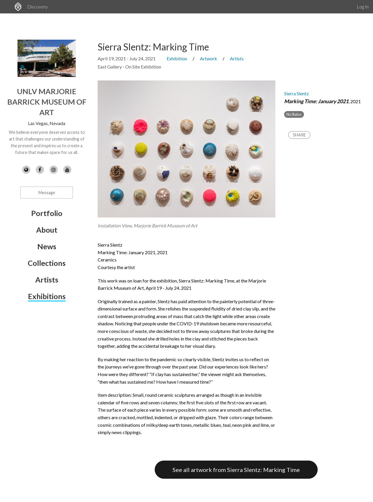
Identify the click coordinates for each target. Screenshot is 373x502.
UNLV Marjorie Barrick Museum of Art (46, 102)
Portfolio (46, 213)
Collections (47, 263)
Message (46, 192)
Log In (363, 6)
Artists (46, 279)
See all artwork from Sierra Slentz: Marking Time (236, 469)
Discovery (37, 6)
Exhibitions (47, 296)
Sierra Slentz (296, 93)
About (46, 229)
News (46, 246)
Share (299, 134)
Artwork (208, 58)
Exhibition (177, 58)
